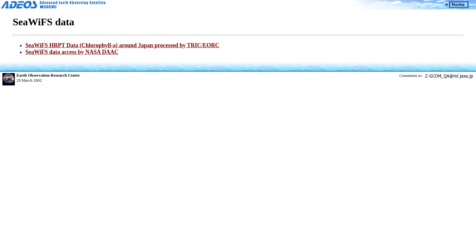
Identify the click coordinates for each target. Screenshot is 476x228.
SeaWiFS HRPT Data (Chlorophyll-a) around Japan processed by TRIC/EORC (122, 45)
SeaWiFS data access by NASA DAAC (71, 52)
